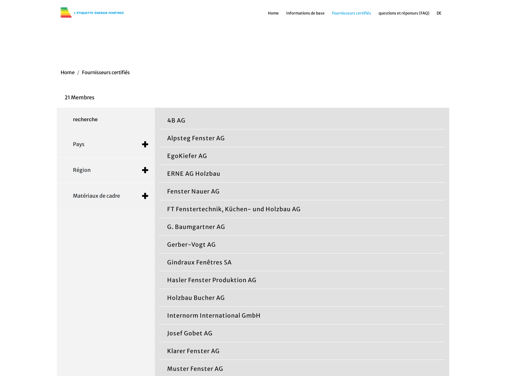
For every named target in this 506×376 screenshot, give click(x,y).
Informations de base (305, 15)
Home (273, 15)
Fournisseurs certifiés (351, 15)
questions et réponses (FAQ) (404, 15)
